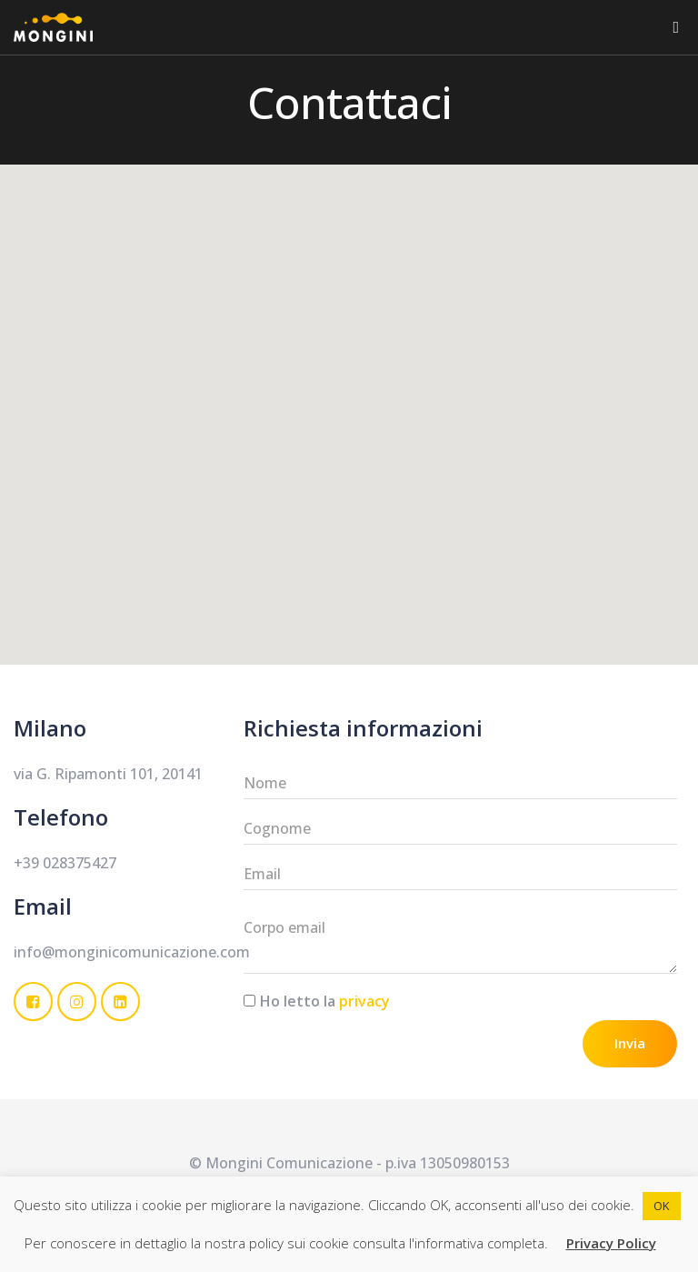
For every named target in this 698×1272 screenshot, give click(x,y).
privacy (364, 1001)
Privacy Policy (611, 1243)
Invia (629, 1043)
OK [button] (661, 1205)
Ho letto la (325, 1001)
